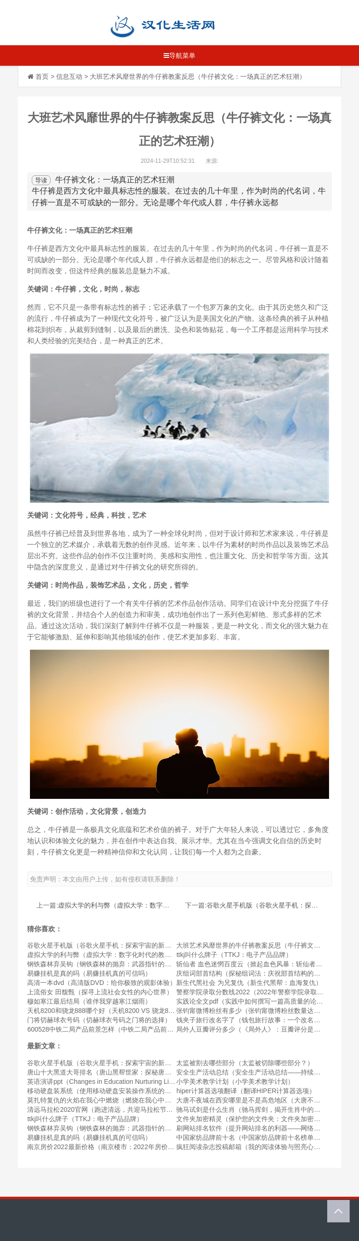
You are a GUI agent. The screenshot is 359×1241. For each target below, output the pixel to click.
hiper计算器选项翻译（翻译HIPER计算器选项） (246, 1091)
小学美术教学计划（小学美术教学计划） (235, 1081)
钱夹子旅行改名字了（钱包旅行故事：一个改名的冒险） (258, 1020)
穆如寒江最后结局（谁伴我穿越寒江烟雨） (89, 1001)
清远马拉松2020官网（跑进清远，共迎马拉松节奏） (103, 1109)
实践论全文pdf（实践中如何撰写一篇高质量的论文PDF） (259, 1001)
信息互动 (69, 76)
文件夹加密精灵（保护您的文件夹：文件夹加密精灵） (254, 1119)
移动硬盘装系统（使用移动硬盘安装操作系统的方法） (105, 1091)
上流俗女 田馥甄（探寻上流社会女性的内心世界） (100, 992)
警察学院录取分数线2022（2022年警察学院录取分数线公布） (266, 992)
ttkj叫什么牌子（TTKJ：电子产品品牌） (234, 954)
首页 (42, 76)
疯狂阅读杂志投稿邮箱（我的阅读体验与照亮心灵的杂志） (261, 1147)
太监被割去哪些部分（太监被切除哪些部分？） (245, 1063)
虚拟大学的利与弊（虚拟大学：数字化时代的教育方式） (140, 905)
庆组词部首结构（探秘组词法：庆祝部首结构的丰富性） (258, 973)
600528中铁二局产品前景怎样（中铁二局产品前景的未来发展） (120, 1029)
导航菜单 (179, 55)
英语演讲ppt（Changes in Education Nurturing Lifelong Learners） (124, 1081)
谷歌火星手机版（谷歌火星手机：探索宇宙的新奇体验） (109, 945)
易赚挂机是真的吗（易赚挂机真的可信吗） (89, 973)
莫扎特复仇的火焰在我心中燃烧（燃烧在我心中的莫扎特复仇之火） (125, 1100)
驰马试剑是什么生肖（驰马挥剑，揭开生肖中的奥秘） (254, 1109)
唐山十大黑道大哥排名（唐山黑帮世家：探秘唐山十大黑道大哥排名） (128, 1072)
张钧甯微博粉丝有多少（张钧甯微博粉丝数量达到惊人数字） (264, 1010)
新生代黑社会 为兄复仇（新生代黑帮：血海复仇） (249, 982)
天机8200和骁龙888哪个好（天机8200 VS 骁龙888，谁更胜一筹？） (127, 1010)
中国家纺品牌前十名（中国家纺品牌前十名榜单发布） (254, 1137)
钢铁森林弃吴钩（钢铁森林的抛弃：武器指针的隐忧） (105, 964)
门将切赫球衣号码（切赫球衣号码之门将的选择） (99, 1020)
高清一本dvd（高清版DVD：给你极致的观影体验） (101, 982)
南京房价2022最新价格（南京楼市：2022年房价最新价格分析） (120, 1147)
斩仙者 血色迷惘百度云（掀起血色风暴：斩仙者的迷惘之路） (265, 964)
